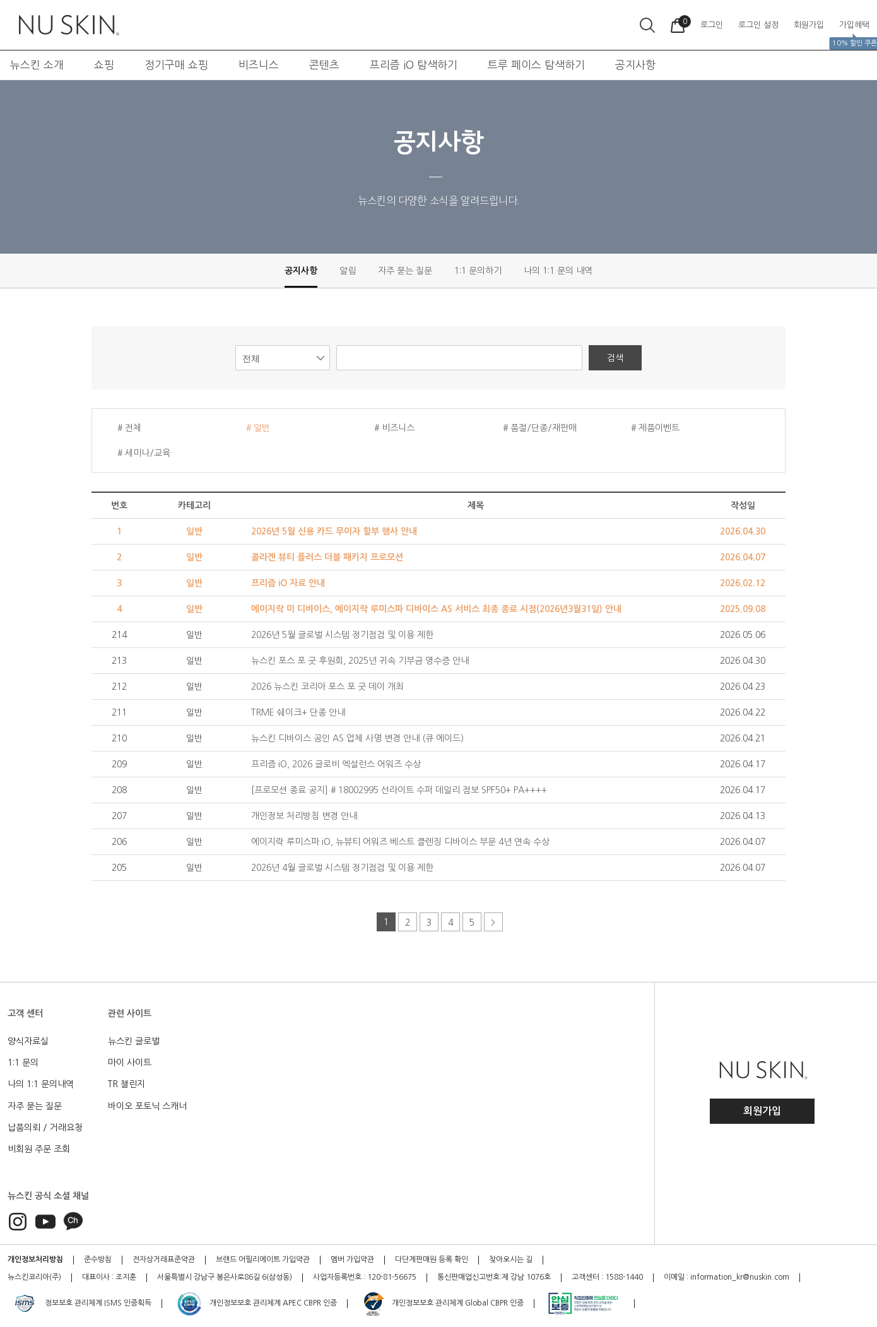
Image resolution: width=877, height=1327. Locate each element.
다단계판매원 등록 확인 (431, 1259)
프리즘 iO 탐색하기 (413, 64)
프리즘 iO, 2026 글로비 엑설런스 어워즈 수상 (336, 764)
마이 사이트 (129, 1062)
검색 (615, 357)
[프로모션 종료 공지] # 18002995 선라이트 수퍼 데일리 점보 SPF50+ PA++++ (399, 790)
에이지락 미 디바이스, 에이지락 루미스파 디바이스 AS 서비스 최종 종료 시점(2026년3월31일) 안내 (436, 609)
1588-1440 (624, 1277)
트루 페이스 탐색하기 (536, 64)
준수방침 (98, 1259)
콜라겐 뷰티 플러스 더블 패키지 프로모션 (327, 557)
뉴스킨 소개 (37, 64)
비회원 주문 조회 (39, 1149)
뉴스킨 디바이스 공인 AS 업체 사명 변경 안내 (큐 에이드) (357, 738)
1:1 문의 (23, 1062)
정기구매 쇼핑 (176, 64)
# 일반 (258, 427)
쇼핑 (104, 64)
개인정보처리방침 (35, 1259)
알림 (347, 270)
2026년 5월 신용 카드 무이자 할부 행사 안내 (334, 531)
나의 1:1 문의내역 (41, 1084)
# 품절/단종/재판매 (540, 427)
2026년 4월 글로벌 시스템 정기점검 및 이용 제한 (342, 867)
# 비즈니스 (394, 427)
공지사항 (635, 64)
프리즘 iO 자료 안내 (288, 583)
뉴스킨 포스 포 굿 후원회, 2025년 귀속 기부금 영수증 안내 (360, 660)
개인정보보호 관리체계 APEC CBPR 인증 (256, 1303)
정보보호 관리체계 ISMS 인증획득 (81, 1303)
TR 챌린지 (126, 1084)
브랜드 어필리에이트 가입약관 (263, 1259)
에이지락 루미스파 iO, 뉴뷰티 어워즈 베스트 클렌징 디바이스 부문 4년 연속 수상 (400, 841)
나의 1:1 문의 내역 (558, 270)
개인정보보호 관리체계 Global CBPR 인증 (443, 1303)
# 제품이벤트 (655, 427)
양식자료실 (28, 1041)
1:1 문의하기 (478, 270)
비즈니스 (258, 64)
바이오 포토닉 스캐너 (147, 1106)
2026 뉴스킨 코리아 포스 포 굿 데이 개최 (327, 686)
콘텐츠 (324, 64)
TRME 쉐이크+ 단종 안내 (298, 712)
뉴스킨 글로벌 (134, 1041)
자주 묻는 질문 (405, 270)
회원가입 (762, 1111)
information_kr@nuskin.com (739, 1277)
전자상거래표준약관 (163, 1259)
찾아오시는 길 (511, 1259)
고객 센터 (25, 1013)
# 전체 (129, 427)
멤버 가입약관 (352, 1259)
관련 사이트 (129, 1013)
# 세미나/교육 (143, 453)
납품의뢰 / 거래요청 (45, 1127)
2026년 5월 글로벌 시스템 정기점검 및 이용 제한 (342, 634)
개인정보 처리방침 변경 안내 (304, 815)
